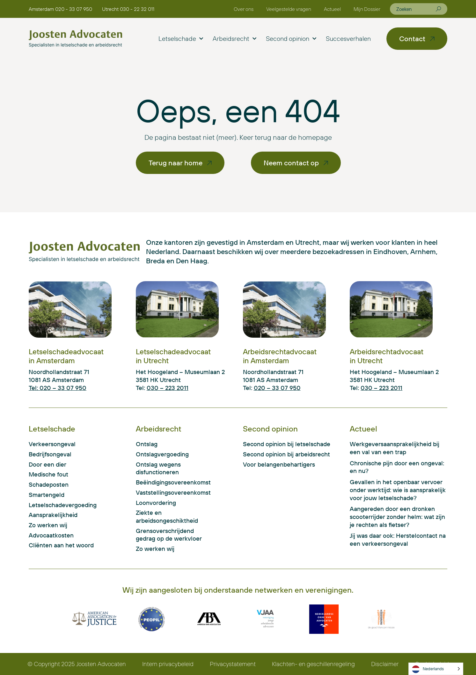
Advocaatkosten (51, 535)
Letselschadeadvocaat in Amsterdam (66, 356)
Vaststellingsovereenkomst (169, 492)
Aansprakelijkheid (53, 515)
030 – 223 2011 (167, 388)
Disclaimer (385, 664)
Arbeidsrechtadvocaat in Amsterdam (280, 356)
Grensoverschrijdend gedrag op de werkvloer (169, 535)
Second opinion (291, 38)
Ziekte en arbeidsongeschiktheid (167, 516)
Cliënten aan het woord (61, 545)
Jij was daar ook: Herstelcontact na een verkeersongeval (398, 539)
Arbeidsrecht (234, 38)
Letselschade (180, 38)
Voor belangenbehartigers (279, 464)
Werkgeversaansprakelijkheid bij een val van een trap (394, 448)
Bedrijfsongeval (50, 454)
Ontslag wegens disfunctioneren (158, 468)
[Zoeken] (438, 9)
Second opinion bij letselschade (286, 444)
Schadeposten (49, 484)
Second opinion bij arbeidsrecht (286, 454)
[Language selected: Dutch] (435, 669)
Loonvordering (156, 502)
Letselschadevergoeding (63, 505)
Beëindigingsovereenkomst (169, 482)
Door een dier (47, 464)
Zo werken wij (48, 525)
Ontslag (146, 444)
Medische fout (48, 474)
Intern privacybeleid (168, 664)
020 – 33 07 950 (277, 388)
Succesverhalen (348, 38)
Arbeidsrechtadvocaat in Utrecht (386, 356)
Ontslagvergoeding (162, 454)
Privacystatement (233, 664)
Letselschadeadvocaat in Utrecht (173, 356)
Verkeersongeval (52, 444)
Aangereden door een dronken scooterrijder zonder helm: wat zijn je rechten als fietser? (397, 516)
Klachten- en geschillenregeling (313, 664)
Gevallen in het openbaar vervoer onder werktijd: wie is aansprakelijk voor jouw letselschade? (398, 489)
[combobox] (416, 9)
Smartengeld (46, 495)
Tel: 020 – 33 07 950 (57, 388)
